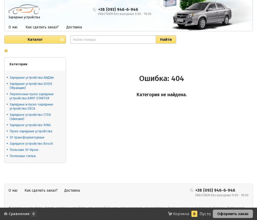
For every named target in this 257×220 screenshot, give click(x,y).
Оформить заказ (232, 213)
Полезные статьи (23, 156)
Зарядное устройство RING (30, 125)
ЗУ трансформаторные (27, 137)
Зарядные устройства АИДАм (32, 77)
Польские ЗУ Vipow (24, 150)
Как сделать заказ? (42, 27)
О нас (13, 27)
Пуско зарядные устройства (31, 131)
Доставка (74, 27)
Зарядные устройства (24, 17)
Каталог (35, 39)
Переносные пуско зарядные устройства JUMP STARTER (32, 96)
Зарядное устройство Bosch (31, 143)
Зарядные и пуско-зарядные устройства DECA (31, 106)
